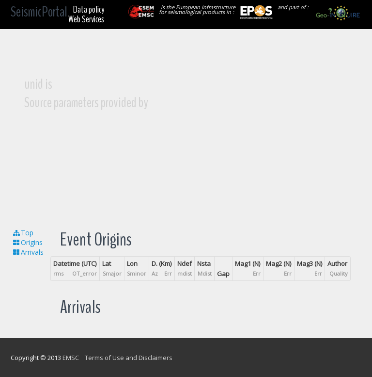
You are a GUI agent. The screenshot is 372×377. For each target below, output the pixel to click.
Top (22, 232)
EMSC (70, 357)
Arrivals (28, 252)
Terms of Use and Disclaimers (128, 357)
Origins (27, 242)
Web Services (86, 19)
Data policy (88, 9)
